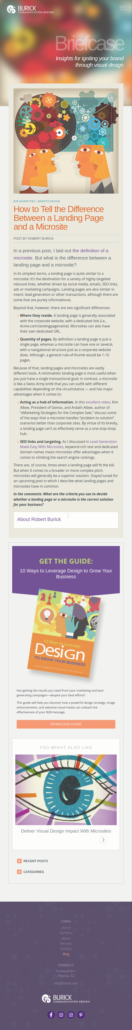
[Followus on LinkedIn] (71, 1013)
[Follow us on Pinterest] (81, 1013)
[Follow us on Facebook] (51, 1013)
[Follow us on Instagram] (61, 1013)
